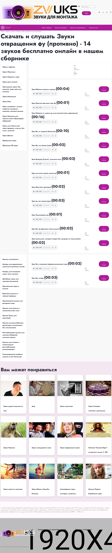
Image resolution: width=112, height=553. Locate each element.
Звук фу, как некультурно (41, 201)
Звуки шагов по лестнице (12, 489)
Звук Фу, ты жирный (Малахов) (44, 131)
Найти (86, 13)
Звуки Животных (8, 72)
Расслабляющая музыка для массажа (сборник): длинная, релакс (13, 334)
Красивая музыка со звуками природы (10, 294)
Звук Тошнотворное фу (40, 215)
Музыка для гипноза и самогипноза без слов (11, 309)
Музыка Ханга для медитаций (9, 316)
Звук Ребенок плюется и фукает (44, 89)
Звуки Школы (7, 135)
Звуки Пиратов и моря (10, 77)
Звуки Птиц (6, 101)
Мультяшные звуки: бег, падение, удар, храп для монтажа (11, 89)
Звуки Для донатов (9, 82)
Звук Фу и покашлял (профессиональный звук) (50, 264)
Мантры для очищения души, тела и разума (11, 272)
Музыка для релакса (10, 259)
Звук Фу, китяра (38, 278)
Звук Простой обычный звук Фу (44, 103)
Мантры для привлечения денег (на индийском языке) (13, 265)
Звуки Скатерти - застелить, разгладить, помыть (97, 410)
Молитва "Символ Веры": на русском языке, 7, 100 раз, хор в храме (98, 452)
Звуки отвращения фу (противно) (31, 31)
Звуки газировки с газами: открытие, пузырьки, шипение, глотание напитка (12, 108)
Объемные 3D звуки (10, 145)
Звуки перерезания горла (70, 448)
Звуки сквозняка (66, 406)
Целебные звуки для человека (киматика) (10, 280)
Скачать (104, 89)
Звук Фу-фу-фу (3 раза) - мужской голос (47, 159)
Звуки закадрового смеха (41, 448)
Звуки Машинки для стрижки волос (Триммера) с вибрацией (13, 118)
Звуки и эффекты (5, 31)
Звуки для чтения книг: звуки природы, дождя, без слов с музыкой (13, 128)
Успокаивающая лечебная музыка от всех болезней (12, 355)
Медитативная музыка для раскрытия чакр (12, 302)
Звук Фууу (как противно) (42, 187)
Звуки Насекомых (9, 96)
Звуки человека (16, 31)
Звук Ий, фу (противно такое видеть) (46, 229)
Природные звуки (9, 140)
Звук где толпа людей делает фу (44, 173)
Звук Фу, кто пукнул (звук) (42, 145)
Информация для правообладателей (52, 529)
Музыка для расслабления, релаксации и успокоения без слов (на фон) (13, 325)
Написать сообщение (83, 529)
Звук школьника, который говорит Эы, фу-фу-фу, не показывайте (56, 239)
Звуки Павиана (9, 448)
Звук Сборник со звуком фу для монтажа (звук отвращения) (55, 113)
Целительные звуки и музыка (10, 287)
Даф (33, 406)
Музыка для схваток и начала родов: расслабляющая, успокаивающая (10, 345)
